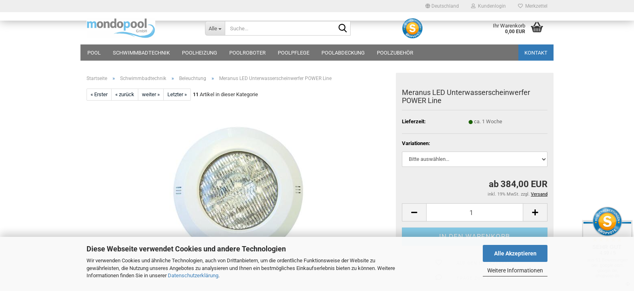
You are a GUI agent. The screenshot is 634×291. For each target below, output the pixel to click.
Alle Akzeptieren (515, 253)
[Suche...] (215, 28)
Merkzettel (532, 6)
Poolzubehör (395, 53)
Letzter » (177, 94)
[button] (442, 6)
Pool (94, 53)
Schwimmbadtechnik (141, 53)
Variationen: (416, 143)
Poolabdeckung (343, 53)
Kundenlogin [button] (488, 6)
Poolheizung (199, 53)
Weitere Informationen (515, 270)
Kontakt (535, 53)
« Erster (99, 94)
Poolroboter (247, 53)
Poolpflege (293, 53)
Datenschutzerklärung (193, 275)
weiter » (151, 94)
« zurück (124, 94)
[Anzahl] (474, 212)
